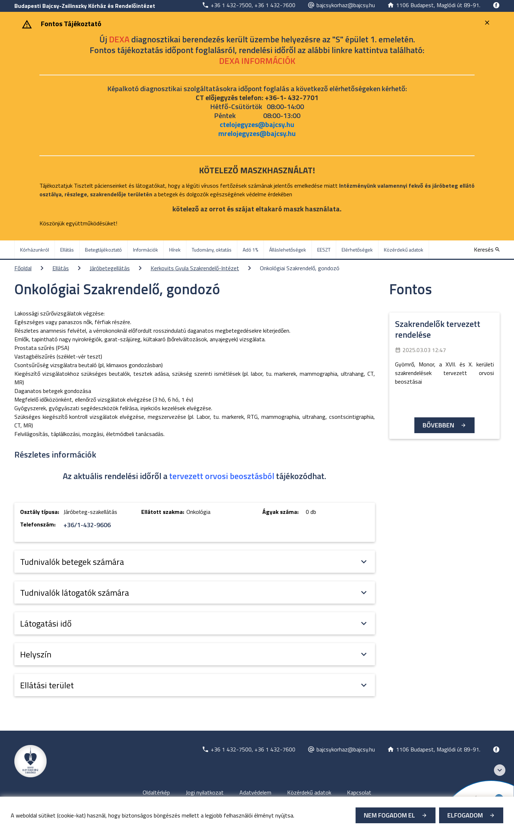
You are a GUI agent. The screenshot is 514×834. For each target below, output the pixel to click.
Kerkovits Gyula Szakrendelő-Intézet (195, 268)
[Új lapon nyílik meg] (248, 5)
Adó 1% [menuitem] (250, 249)
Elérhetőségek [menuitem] (357, 249)
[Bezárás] (488, 22)
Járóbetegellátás (110, 268)
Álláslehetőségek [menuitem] (287, 249)
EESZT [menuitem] (323, 249)
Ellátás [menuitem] (67, 249)
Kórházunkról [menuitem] (34, 249)
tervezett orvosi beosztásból (221, 475)
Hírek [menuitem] (175, 249)
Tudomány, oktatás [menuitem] (212, 249)
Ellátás (60, 268)
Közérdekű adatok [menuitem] (403, 249)
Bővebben (438, 425)
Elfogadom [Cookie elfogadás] (465, 815)
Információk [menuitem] (145, 249)
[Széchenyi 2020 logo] (499, 770)
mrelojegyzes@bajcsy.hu (257, 133)
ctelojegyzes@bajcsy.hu (257, 124)
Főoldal (23, 268)
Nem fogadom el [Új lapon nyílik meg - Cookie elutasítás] (389, 815)
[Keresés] (487, 249)
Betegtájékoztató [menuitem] (103, 249)
